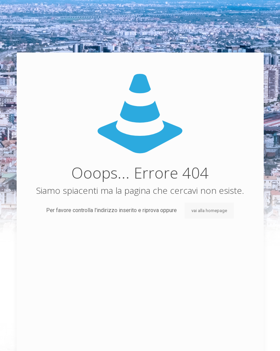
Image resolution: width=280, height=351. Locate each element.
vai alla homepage (209, 210)
